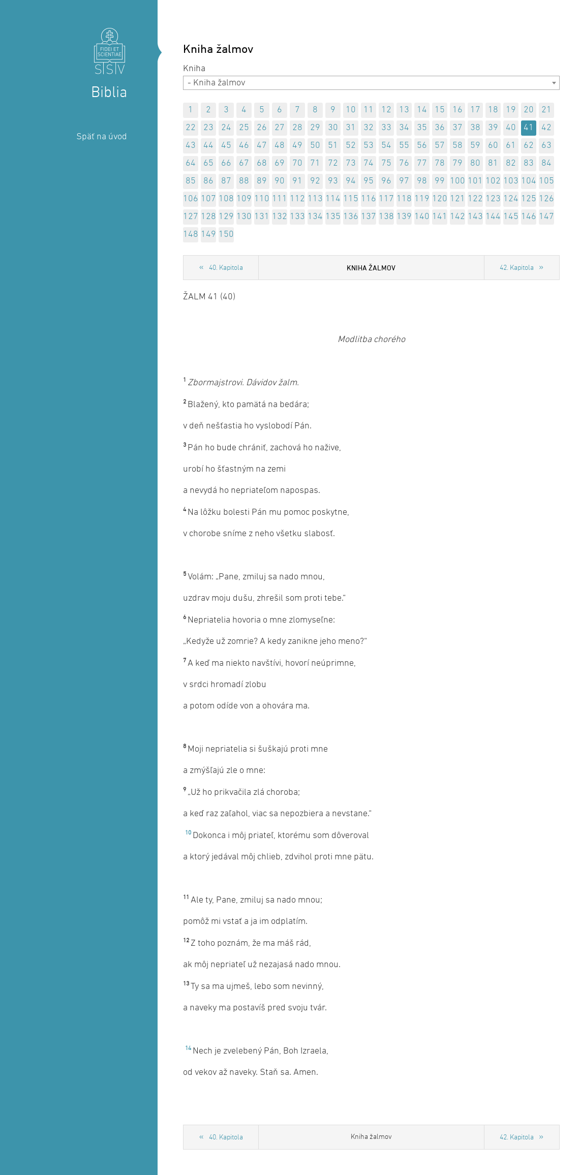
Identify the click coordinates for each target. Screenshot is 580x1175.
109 (244, 199)
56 (422, 145)
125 (528, 199)
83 (529, 163)
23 (208, 127)
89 (262, 181)
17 (475, 110)
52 (351, 145)
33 (386, 127)
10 (351, 110)
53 (368, 145)
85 (191, 181)
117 (386, 199)
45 (226, 145)
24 (226, 127)
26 (262, 127)
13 (404, 110)
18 (493, 110)
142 (457, 216)
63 (546, 145)
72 (333, 163)
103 (510, 181)
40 (511, 127)
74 (368, 163)
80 (475, 163)
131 (261, 216)
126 (546, 199)
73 (351, 163)
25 (244, 127)
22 (191, 127)
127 (190, 216)
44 (208, 145)
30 (333, 127)
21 (546, 110)
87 (226, 181)
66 (226, 163)
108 (226, 199)
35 (422, 127)
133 (297, 216)
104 (528, 181)
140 (422, 216)
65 (208, 163)
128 (208, 216)
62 (529, 145)
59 (475, 145)
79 (457, 163)
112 (297, 199)
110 (261, 199)
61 (511, 145)
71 (315, 163)
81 (493, 163)
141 (439, 216)
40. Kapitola (226, 268)
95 (368, 181)
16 (457, 110)
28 (297, 127)
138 (386, 216)
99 (440, 181)
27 (279, 127)
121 (457, 199)
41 (529, 127)
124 (510, 199)
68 (262, 163)
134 (315, 216)
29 (315, 127)
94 (351, 181)
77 (422, 163)
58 (457, 145)
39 (493, 127)
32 (368, 127)
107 (208, 199)
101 (475, 181)
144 (493, 216)
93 (333, 181)
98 (422, 181)
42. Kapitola (517, 268)
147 (546, 216)
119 (422, 199)
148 (190, 234)
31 (351, 127)
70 (297, 163)
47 (262, 145)
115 (350, 199)
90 (279, 181)
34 (404, 127)
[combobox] (371, 83)
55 (404, 145)
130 (244, 216)
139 (404, 216)
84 (546, 163)
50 (315, 145)
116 (368, 199)
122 (475, 199)
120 (439, 199)
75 (386, 163)
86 (208, 181)
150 (226, 234)
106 (190, 199)
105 (546, 181)
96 (386, 181)
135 (333, 216)
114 (333, 199)
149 (208, 234)
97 (404, 181)
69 (279, 163)
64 (191, 163)
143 (475, 216)
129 (226, 216)
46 (244, 145)
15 (440, 110)
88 (244, 181)
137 (368, 216)
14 (422, 110)
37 (457, 127)
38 (475, 127)
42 (546, 127)
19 (511, 110)
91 (297, 181)
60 (493, 145)
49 (297, 145)
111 (279, 199)
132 (279, 216)
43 (191, 145)
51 (333, 145)
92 (315, 181)
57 (440, 145)
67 (244, 163)
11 (368, 110)
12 (386, 110)
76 (404, 163)
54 (386, 145)
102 (493, 181)
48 (279, 145)
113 (315, 199)
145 (510, 216)
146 (528, 216)
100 (457, 181)
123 (493, 199)
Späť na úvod (101, 137)
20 (529, 110)
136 (350, 216)
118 (404, 199)
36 (440, 127)
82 (511, 163)
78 (440, 163)
